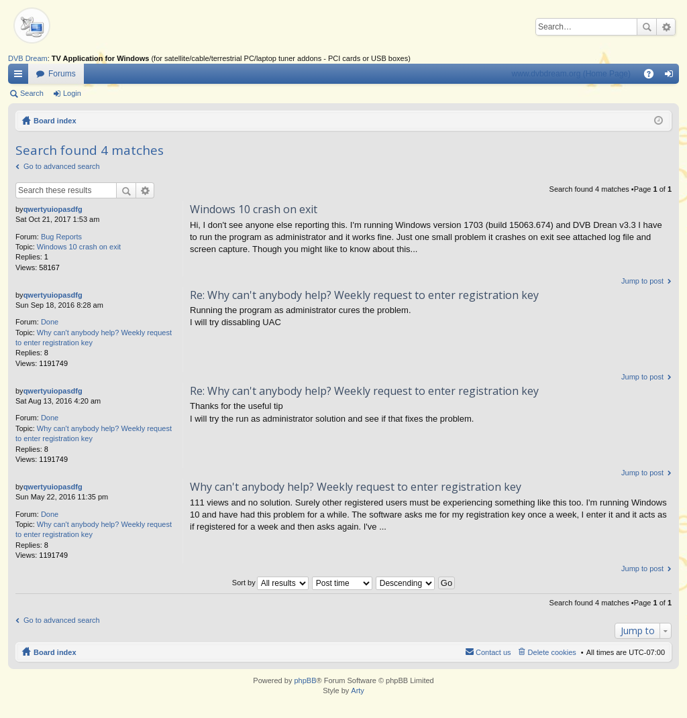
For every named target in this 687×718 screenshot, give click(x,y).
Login (72, 93)
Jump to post (642, 281)
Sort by (244, 583)
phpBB (305, 680)
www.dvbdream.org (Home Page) (571, 73)
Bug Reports (61, 237)
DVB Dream (28, 58)
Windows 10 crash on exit (79, 247)
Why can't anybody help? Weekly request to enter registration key (355, 486)
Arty (357, 690)
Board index (55, 121)
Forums (62, 73)
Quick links (20, 76)
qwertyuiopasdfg (53, 209)
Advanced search (666, 27)
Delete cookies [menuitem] (552, 652)
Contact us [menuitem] (493, 652)
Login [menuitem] (672, 76)
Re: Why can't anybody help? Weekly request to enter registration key (364, 295)
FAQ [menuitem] (653, 76)
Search (647, 27)
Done (49, 322)
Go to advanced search (61, 166)
